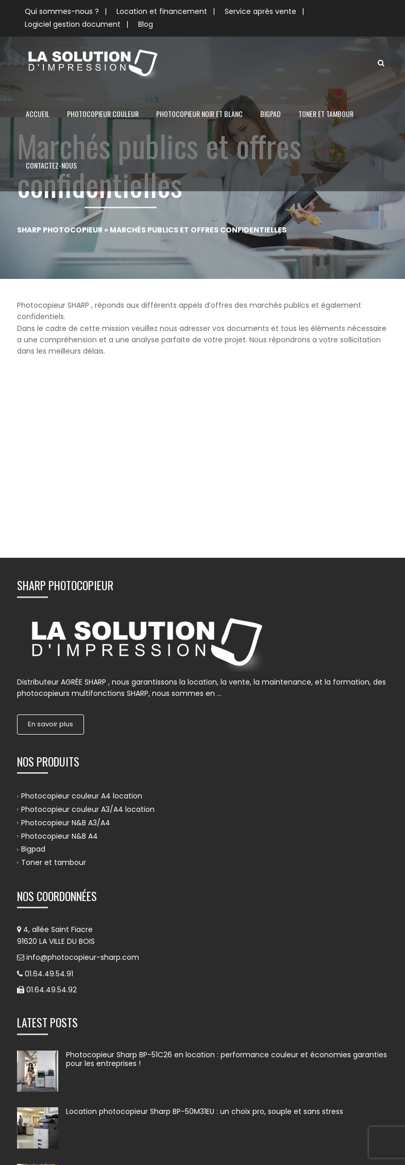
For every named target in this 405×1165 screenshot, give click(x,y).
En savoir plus (50, 569)
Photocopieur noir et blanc (199, 113)
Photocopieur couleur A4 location (81, 641)
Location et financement (161, 11)
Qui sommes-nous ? (62, 11)
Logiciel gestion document (73, 24)
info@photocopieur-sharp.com (82, 802)
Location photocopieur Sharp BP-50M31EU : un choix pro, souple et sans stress (204, 957)
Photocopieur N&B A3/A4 (65, 668)
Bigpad (270, 113)
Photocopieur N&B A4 (59, 681)
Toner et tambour (325, 113)
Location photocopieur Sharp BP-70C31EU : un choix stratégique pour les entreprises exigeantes (216, 1018)
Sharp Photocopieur (60, 230)
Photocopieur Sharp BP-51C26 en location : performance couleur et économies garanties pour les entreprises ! (226, 904)
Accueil (37, 113)
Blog (145, 24)
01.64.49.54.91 (49, 819)
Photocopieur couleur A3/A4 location (88, 655)
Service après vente (260, 11)
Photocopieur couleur (103, 113)
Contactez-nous (51, 165)
